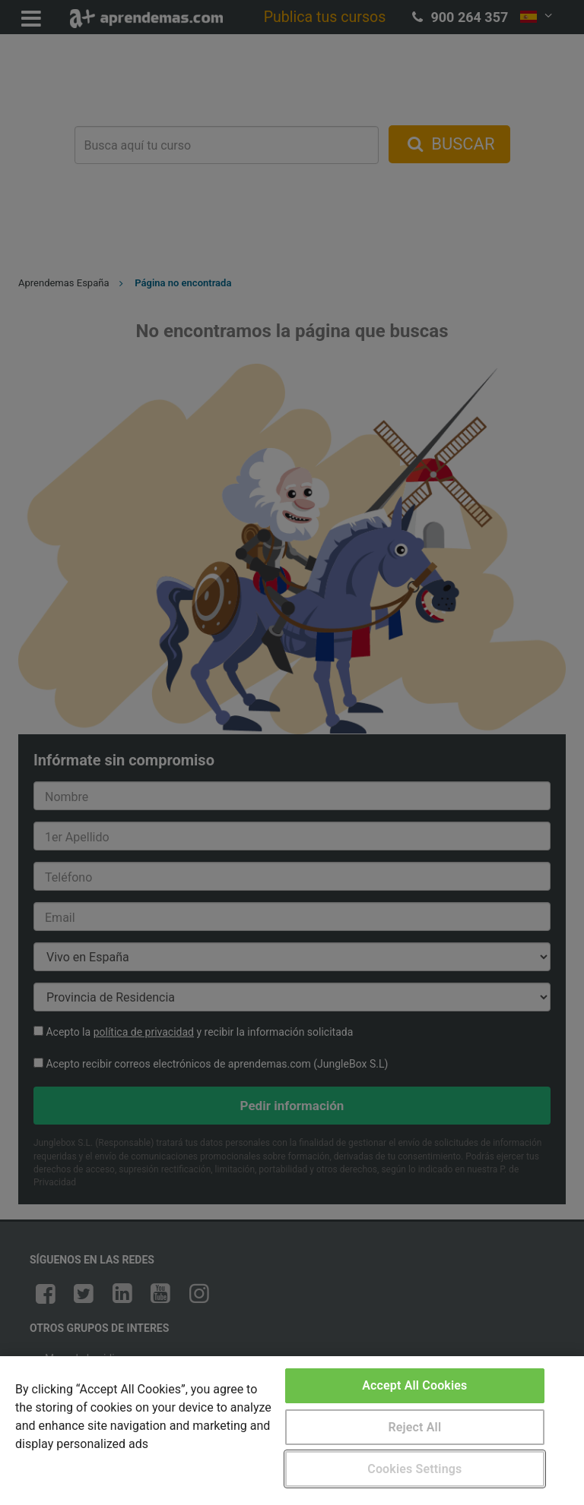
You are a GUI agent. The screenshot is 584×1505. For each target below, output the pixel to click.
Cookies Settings (414, 1469)
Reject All (414, 1427)
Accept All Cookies (414, 1385)
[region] (292, 1430)
